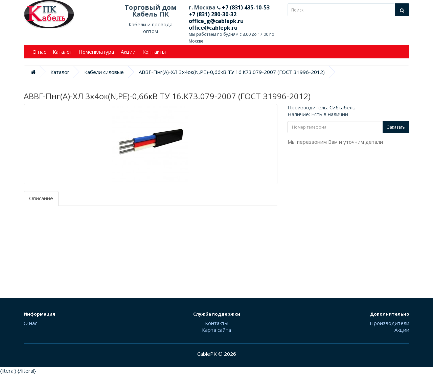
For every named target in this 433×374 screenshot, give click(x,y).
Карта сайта (216, 329)
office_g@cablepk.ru (216, 21)
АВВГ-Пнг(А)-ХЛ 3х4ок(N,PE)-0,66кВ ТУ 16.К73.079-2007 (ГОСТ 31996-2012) (232, 72)
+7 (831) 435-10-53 (245, 7)
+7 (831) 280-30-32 (212, 14)
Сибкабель (342, 107)
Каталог (62, 51)
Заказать (396, 127)
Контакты (154, 51)
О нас (39, 51)
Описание (41, 198)
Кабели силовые (104, 72)
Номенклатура (96, 51)
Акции (128, 51)
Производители (389, 323)
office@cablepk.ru (213, 27)
